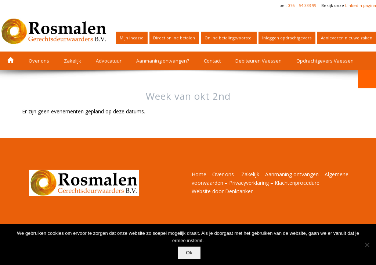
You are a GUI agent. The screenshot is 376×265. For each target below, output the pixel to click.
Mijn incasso (132, 37)
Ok (190, 253)
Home (199, 174)
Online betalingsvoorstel (229, 37)
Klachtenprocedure (297, 182)
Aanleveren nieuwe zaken (346, 37)
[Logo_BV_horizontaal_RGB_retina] (54, 31)
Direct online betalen (174, 37)
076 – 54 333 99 (302, 5)
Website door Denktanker (222, 191)
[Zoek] (367, 79)
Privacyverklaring (249, 182)
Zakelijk (250, 174)
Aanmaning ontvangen (292, 174)
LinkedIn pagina (360, 5)
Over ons (223, 174)
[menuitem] (132, 38)
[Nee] (366, 245)
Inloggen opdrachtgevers (286, 37)
